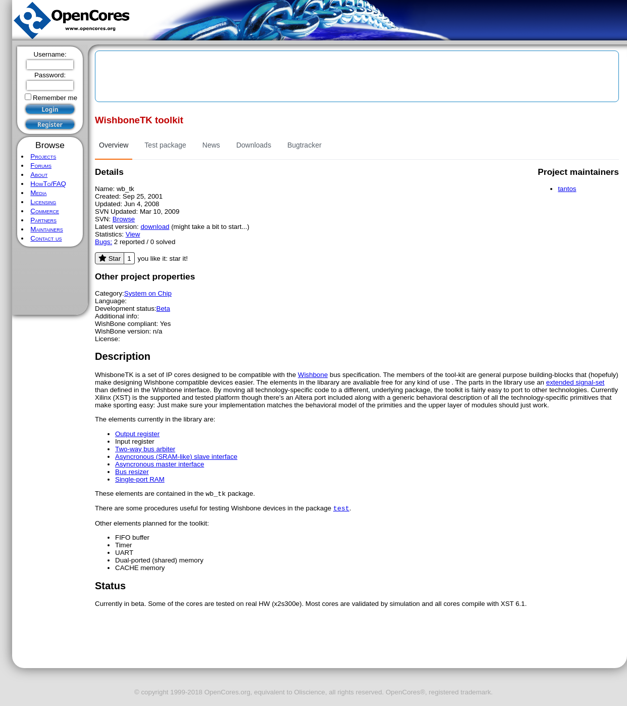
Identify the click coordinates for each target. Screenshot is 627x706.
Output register (137, 434)
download (154, 226)
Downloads (253, 145)
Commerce (44, 211)
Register (50, 124)
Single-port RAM (140, 479)
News (211, 145)
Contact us (46, 238)
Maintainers (46, 229)
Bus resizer (132, 472)
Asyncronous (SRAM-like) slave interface (176, 456)
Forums (40, 165)
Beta (163, 308)
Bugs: (103, 242)
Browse (124, 219)
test (341, 509)
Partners (43, 220)
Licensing (43, 202)
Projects (43, 156)
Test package (165, 145)
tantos (567, 189)
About (38, 174)
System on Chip (148, 293)
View (133, 234)
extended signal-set (575, 382)
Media (38, 193)
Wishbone (313, 375)
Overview (113, 145)
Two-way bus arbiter (145, 449)
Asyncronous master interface (159, 464)
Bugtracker (304, 145)
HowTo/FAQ (48, 183)
